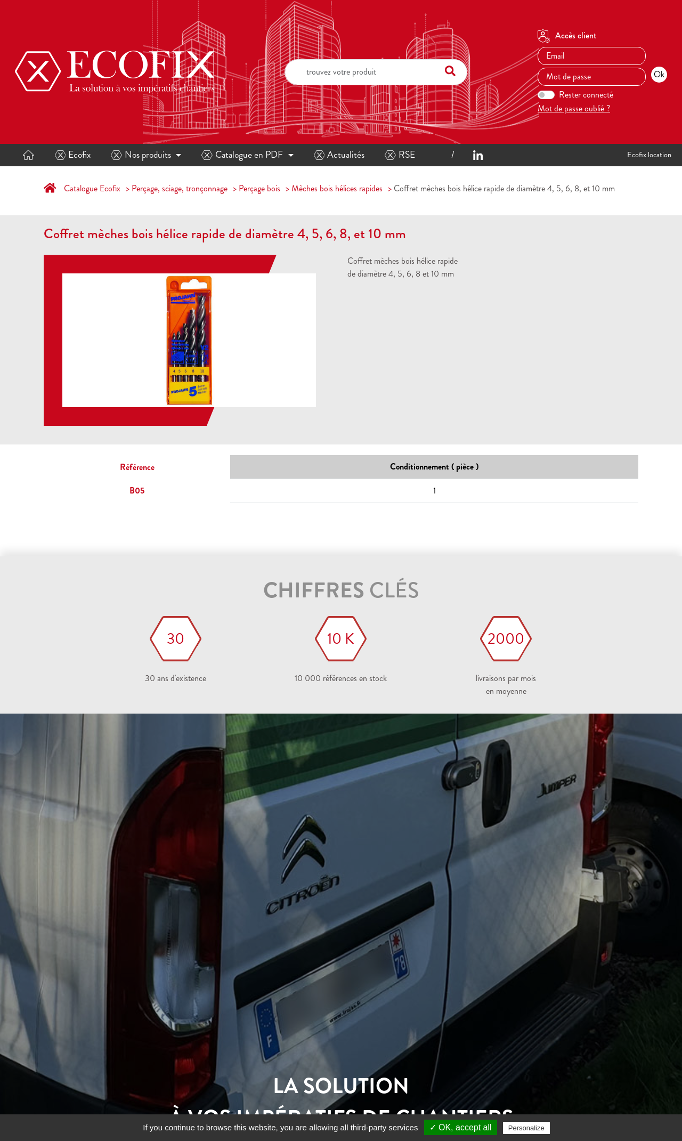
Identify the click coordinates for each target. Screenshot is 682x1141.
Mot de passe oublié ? (574, 108)
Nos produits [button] (141, 154)
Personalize (526, 1128)
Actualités (339, 154)
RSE (400, 154)
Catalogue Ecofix (92, 188)
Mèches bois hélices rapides (337, 188)
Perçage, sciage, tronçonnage (180, 188)
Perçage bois (259, 188)
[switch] (546, 95)
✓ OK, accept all (460, 1127)
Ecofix (73, 154)
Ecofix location (649, 154)
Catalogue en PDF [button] (242, 154)
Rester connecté (586, 94)
